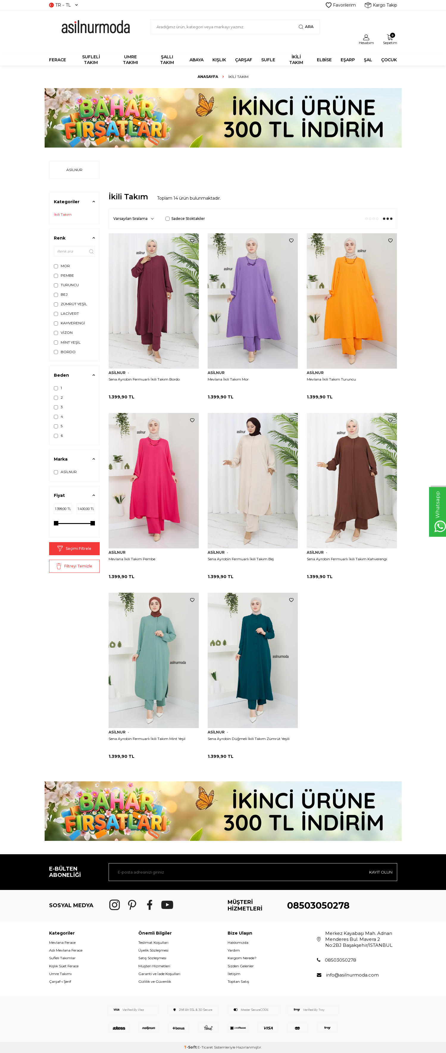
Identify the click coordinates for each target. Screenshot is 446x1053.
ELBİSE (324, 59)
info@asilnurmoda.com (352, 975)
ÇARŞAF (243, 59)
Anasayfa (208, 76)
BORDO (65, 352)
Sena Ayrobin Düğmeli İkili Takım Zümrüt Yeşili (248, 738)
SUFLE (268, 59)
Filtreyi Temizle (74, 566)
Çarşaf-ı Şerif (60, 981)
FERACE (57, 59)
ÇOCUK (389, 59)
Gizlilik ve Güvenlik (154, 981)
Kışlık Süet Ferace (64, 966)
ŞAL (368, 59)
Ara (306, 26)
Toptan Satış (238, 981)
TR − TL (63, 5)
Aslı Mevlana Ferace (65, 950)
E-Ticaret (205, 1047)
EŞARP (348, 59)
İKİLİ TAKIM (296, 59)
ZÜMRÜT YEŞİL (70, 304)
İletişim (234, 973)
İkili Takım (63, 214)
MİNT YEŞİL (67, 342)
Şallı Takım (167, 59)
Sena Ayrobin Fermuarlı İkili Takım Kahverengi (347, 559)
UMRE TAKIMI (130, 59)
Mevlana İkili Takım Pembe (132, 559)
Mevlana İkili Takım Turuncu (331, 379)
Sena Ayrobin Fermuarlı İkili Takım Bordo (144, 379)
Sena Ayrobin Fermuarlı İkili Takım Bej (241, 559)
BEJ (61, 294)
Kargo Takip (381, 5)
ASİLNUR (65, 472)
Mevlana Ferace (62, 942)
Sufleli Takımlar (62, 958)
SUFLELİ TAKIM (91, 59)
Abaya (197, 59)
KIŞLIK (219, 59)
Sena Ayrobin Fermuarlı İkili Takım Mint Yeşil (147, 738)
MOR (62, 266)
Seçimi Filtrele (74, 549)
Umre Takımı (60, 973)
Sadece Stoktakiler (185, 218)
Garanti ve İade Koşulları (159, 973)
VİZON (63, 332)
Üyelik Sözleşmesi (153, 950)
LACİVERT (66, 313)
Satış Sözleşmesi (152, 958)
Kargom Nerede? (242, 958)
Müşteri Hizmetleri (154, 966)
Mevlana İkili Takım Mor (228, 379)
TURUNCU (66, 285)
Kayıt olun (379, 872)
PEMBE (64, 275)
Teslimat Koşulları (153, 942)
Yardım (234, 950)
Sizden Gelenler (241, 966)
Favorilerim (341, 5)
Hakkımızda (238, 942)
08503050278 (318, 905)
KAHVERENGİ (69, 323)
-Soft (191, 1047)
